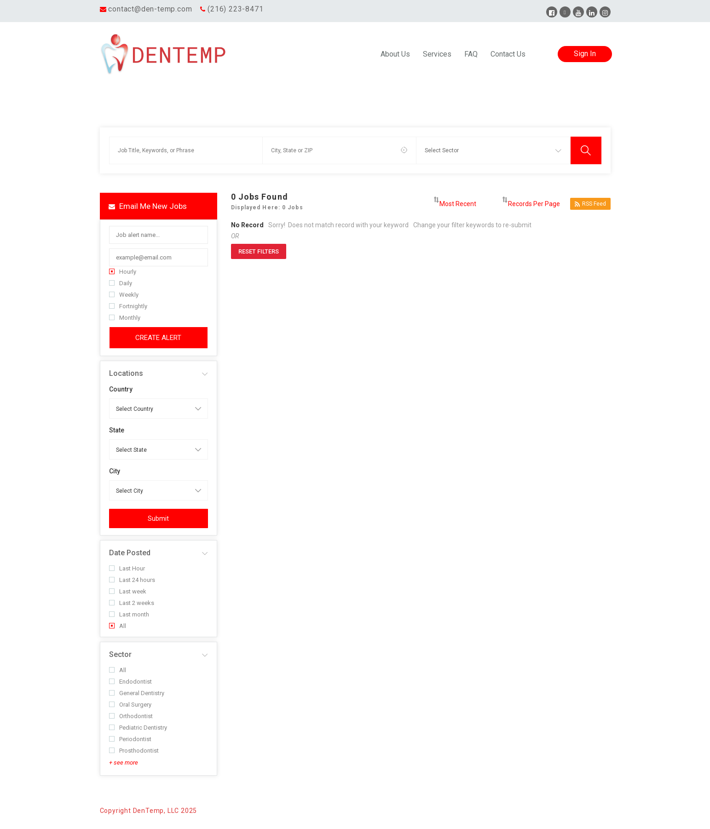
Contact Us (508, 54)
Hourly (122, 272)
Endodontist (130, 682)
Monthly (124, 318)
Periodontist (130, 739)
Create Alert (158, 338)
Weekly (124, 295)
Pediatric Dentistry (138, 728)
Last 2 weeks (131, 603)
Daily (120, 283)
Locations (126, 373)
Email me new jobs (148, 206)
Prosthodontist (134, 751)
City (114, 471)
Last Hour (127, 568)
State (116, 430)
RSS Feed (590, 204)
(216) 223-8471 (235, 9)
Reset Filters (258, 251)
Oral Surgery (130, 705)
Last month (129, 614)
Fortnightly (128, 306)
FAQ (471, 54)
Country (121, 389)
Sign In (585, 53)
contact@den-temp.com (150, 9)
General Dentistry (136, 693)
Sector (120, 654)
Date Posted (129, 552)
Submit (158, 518)
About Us (395, 54)
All (117, 626)
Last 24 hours (132, 580)
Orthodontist (131, 716)
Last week (127, 591)
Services (437, 54)
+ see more (123, 762)
